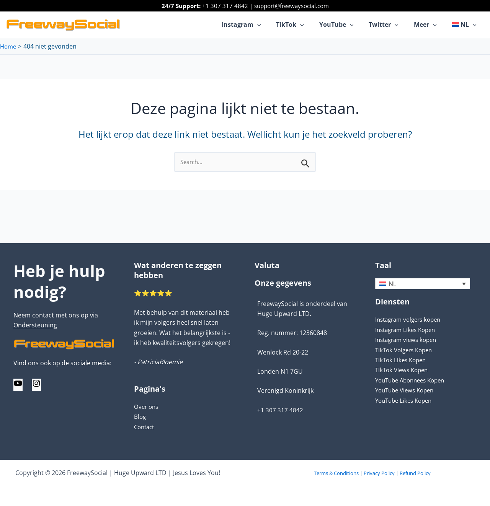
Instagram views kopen (408, 340)
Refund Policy (415, 473)
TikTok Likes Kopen (402, 360)
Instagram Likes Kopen (408, 330)
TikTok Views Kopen (403, 370)
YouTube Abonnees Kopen (413, 380)
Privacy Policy (379, 473)
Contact (145, 427)
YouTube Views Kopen (407, 390)
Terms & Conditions (336, 473)
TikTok (304, 24)
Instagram (258, 24)
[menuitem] (466, 24)
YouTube (347, 24)
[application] (274, 24)
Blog (140, 416)
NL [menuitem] (392, 284)
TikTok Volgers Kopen (406, 350)
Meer (429, 24)
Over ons (147, 406)
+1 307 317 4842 (225, 6)
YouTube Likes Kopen (406, 400)
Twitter (391, 24)
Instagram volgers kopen (411, 320)
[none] (422, 284)
